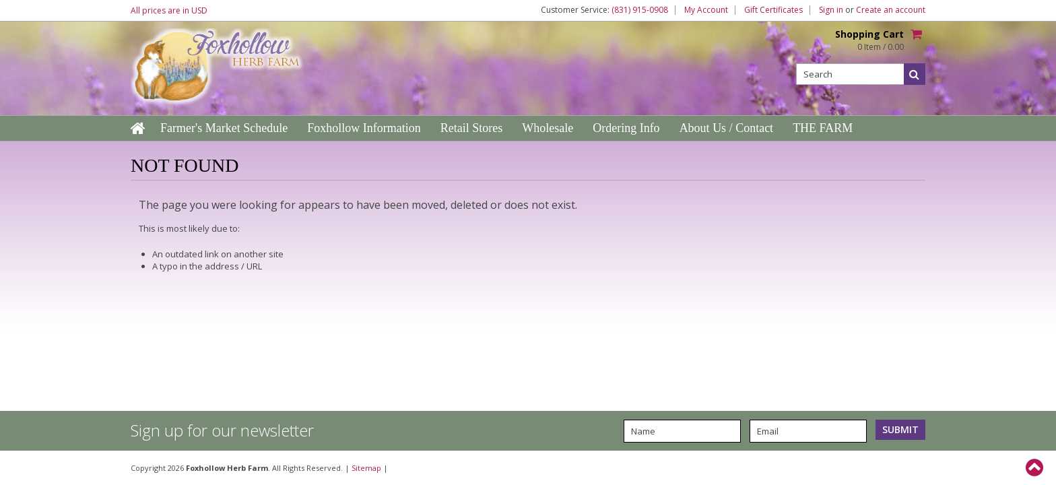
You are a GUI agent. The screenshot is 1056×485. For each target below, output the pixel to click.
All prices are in (169, 10)
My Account (706, 10)
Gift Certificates (773, 10)
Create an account (890, 10)
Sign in (831, 10)
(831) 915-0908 (640, 10)
